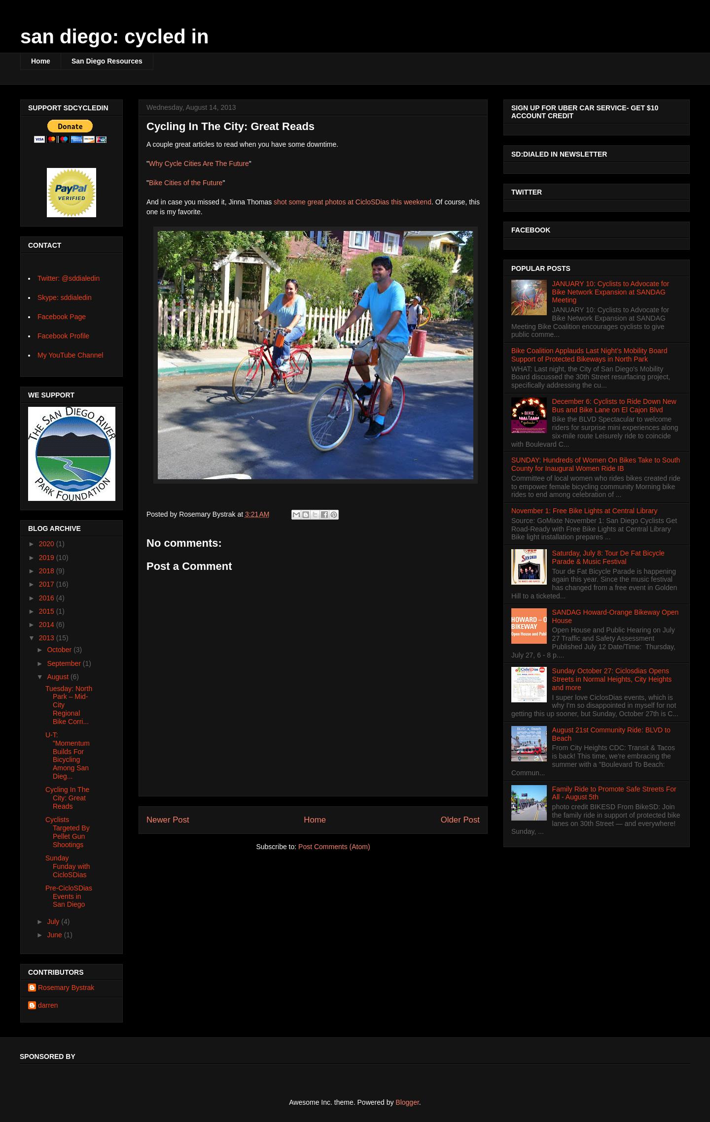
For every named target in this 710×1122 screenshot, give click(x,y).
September (64, 663)
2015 (47, 611)
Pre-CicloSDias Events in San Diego (68, 896)
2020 (47, 544)
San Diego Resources (106, 61)
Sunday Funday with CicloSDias (67, 866)
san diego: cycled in (114, 36)
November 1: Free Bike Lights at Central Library (584, 511)
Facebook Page (61, 317)
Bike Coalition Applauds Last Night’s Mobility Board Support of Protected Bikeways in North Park (589, 355)
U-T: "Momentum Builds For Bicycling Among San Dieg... (67, 755)
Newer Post (167, 820)
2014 (47, 624)
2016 (47, 598)
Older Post (460, 820)
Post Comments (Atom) (334, 847)
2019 (47, 557)
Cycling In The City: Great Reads (67, 798)
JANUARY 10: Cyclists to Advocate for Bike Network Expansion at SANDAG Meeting (611, 292)
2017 (47, 584)
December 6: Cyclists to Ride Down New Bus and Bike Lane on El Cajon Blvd (614, 405)
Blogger (407, 1102)
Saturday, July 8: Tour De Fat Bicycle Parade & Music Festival (608, 557)
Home (40, 61)
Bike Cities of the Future (185, 183)
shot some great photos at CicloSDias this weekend (352, 202)
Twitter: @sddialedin (68, 278)
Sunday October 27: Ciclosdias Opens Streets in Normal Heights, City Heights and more (612, 679)
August (58, 677)
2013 (47, 638)
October (60, 650)
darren (48, 1005)
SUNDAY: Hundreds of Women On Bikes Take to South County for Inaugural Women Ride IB (595, 464)
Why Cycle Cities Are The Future (199, 163)
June (55, 935)
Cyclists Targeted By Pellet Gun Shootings (67, 832)
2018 (47, 571)
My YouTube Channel (70, 355)
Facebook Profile (63, 336)
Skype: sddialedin (64, 297)
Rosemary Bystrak (66, 987)
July (54, 921)
